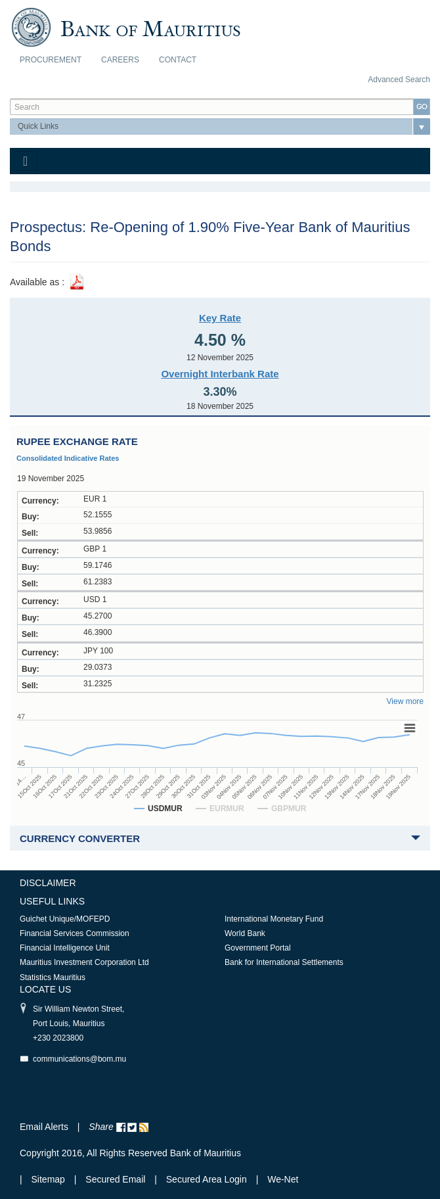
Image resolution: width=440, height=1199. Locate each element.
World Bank (245, 933)
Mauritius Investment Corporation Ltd (84, 962)
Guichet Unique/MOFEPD (65, 919)
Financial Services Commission (74, 933)
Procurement (50, 59)
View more (405, 701)
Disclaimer (48, 883)
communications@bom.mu (79, 1059)
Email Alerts (44, 1126)
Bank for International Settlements (284, 962)
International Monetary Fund (274, 919)
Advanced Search (399, 79)
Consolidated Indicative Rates (67, 458)
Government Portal (258, 947)
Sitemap (50, 1179)
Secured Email (115, 1179)
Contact (177, 59)
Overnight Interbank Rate (219, 373)
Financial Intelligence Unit (65, 947)
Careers (120, 59)
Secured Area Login (206, 1179)
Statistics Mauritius (52, 977)
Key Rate (220, 317)
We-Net (282, 1179)
